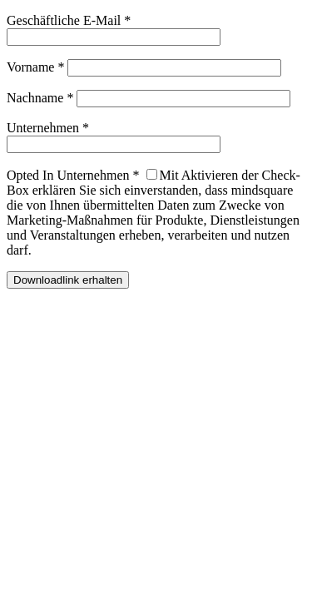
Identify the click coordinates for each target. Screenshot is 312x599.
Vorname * (35, 67)
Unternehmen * (48, 128)
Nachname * (40, 98)
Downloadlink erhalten (67, 280)
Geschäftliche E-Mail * (69, 20)
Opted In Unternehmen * (73, 175)
